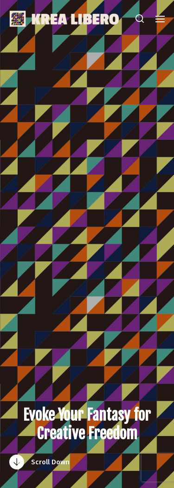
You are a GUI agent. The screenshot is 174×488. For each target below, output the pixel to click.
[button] (140, 18)
